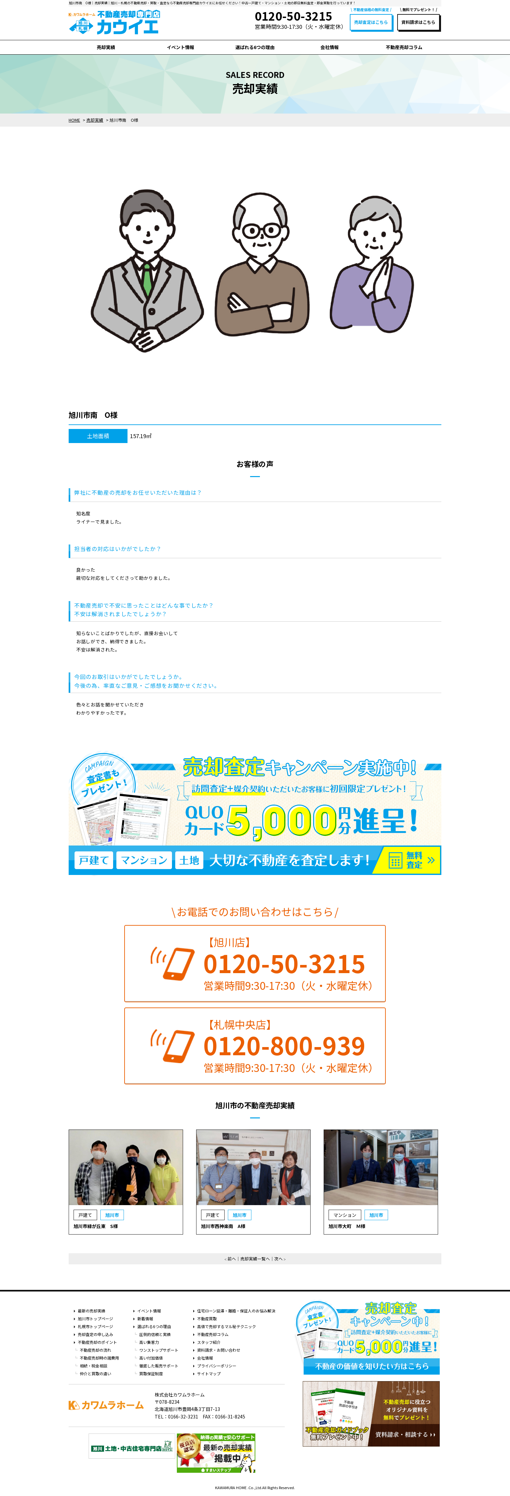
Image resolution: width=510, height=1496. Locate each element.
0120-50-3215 (284, 963)
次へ (278, 1259)
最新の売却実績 (91, 1310)
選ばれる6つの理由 (255, 47)
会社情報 (329, 47)
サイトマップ (209, 1373)
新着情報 (145, 1318)
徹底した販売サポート (158, 1365)
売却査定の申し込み (95, 1334)
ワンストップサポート (158, 1350)
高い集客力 (149, 1342)
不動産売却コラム (404, 47)
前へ (232, 1259)
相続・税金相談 (93, 1365)
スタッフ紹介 (209, 1342)
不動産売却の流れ (95, 1350)
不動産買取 (207, 1318)
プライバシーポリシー (216, 1365)
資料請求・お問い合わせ (218, 1350)
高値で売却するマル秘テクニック (226, 1326)
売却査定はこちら (371, 22)
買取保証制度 (151, 1373)
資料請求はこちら (418, 22)
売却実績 (106, 47)
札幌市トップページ (95, 1326)
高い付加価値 (151, 1358)
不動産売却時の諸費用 (99, 1358)
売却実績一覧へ (255, 1259)
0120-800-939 (284, 1045)
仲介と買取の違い (95, 1373)
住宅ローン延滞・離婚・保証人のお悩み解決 (236, 1310)
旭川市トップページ (95, 1318)
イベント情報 (180, 47)
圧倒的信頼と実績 (155, 1334)
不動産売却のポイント (97, 1342)
